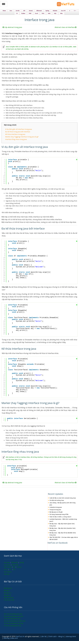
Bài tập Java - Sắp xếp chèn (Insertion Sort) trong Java (62, 529)
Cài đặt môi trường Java (56, 500)
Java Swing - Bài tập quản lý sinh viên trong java (62, 504)
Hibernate (14, 562)
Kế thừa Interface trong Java (15, 134)
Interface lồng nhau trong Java (16, 139)
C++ (10, 569)
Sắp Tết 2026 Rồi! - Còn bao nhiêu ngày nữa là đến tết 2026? (63, 538)
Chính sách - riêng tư (56, 636)
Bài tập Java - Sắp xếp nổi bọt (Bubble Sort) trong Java (62, 534)
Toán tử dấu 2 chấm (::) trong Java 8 (60, 517)
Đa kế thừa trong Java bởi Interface (17, 132)
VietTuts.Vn (20, 636)
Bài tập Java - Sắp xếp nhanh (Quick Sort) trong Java (61, 525)
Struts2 (19, 567)
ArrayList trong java (55, 509)
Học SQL (7, 574)
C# (14, 569)
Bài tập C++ (8, 593)
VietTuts (65, 4)
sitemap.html (71, 636)
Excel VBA (15, 565)
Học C (6, 569)
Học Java (7, 562)
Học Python (8, 572)
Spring (21, 562)
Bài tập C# (7, 595)
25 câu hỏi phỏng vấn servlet (13, 616)
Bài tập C (7, 590)
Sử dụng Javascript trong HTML (59, 514)
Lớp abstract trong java (12, 27)
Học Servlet (8, 567)
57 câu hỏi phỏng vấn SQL (12, 626)
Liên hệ (44, 636)
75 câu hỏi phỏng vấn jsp (12, 619)
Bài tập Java (8, 588)
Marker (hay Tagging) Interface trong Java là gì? (22, 137)
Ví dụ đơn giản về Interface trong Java (18, 129)
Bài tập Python (9, 597)
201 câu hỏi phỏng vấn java (13, 614)
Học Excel (7, 565)
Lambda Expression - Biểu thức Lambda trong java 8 (63, 520)
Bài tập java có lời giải (55, 512)
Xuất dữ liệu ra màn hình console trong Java (62, 498)
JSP (14, 567)
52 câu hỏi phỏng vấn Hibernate (14, 621)
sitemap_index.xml (10, 638)
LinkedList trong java (55, 507)
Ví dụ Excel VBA (9, 600)
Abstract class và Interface (66, 27)
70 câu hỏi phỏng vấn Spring (13, 623)
